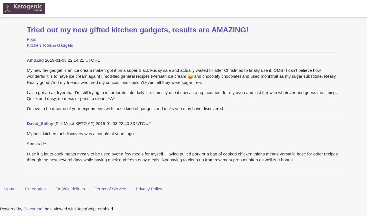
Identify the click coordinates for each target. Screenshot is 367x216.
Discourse (32, 208)
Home (10, 188)
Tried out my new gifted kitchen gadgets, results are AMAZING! (137, 30)
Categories (35, 188)
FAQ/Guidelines (70, 188)
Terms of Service (110, 188)
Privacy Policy (149, 188)
